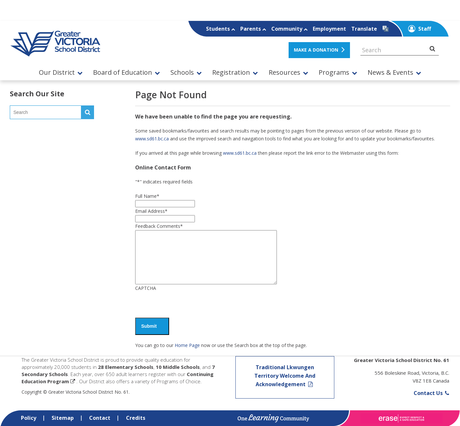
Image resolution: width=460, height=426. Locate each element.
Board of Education (122, 73)
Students (220, 28)
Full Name (147, 196)
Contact (99, 417)
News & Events (390, 73)
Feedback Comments (159, 226)
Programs (334, 73)
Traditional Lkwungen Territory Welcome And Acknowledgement (284, 376)
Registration (231, 73)
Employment (329, 28)
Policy (28, 417)
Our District (57, 73)
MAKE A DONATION (316, 50)
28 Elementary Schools (125, 367)
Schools (182, 73)
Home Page (187, 345)
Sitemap (63, 417)
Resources (284, 73)
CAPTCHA (145, 288)
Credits (135, 417)
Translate (364, 28)
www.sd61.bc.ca (152, 138)
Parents (253, 28)
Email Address (151, 211)
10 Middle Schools (178, 367)
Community (289, 28)
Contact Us (431, 393)
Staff (419, 28)
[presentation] (184, 305)
